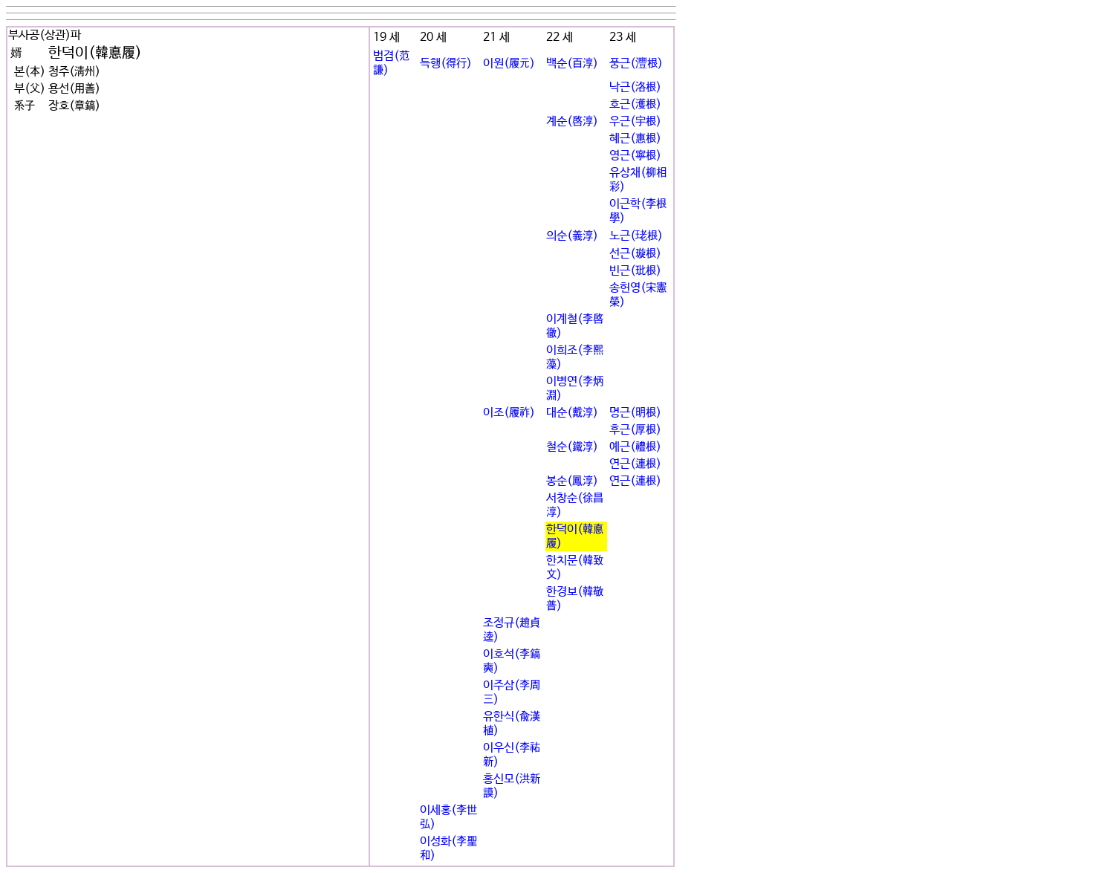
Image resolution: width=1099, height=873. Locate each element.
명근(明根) (635, 413)
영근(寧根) (635, 156)
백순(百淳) (572, 63)
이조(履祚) (509, 413)
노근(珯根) (636, 236)
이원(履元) (509, 63)
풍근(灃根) (636, 63)
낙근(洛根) (635, 87)
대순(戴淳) (572, 413)
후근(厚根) (635, 430)
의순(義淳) (572, 236)
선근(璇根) (635, 254)
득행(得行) (446, 63)
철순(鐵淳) (572, 447)
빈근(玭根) (635, 271)
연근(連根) (635, 464)
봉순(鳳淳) (572, 481)
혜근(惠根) (635, 139)
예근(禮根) (635, 447)
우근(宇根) (635, 121)
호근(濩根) (635, 104)
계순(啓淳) (572, 121)
